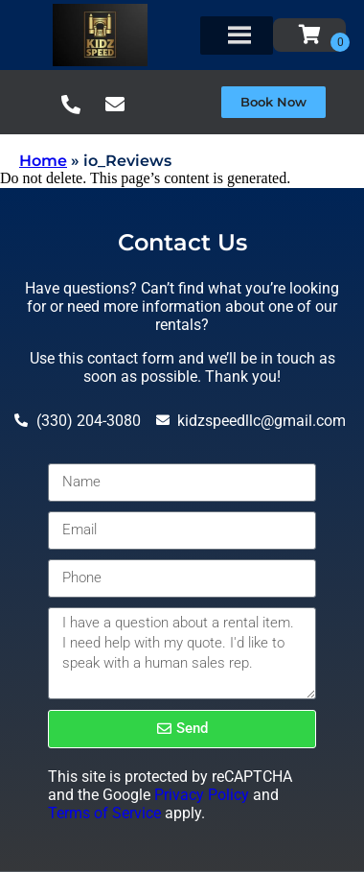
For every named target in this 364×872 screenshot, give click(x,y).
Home (43, 161)
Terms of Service (104, 813)
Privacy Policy (201, 795)
